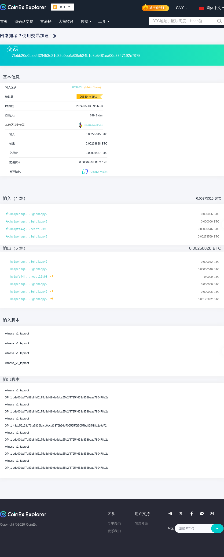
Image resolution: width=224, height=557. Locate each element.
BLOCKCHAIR (90, 125)
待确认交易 (24, 21)
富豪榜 (45, 21)
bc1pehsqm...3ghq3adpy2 (28, 214)
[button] (209, 7)
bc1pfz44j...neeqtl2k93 (28, 229)
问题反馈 (141, 524)
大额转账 (66, 21)
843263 (76, 87)
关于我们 (114, 524)
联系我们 (114, 531)
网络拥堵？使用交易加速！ (28, 35)
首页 (3, 21)
